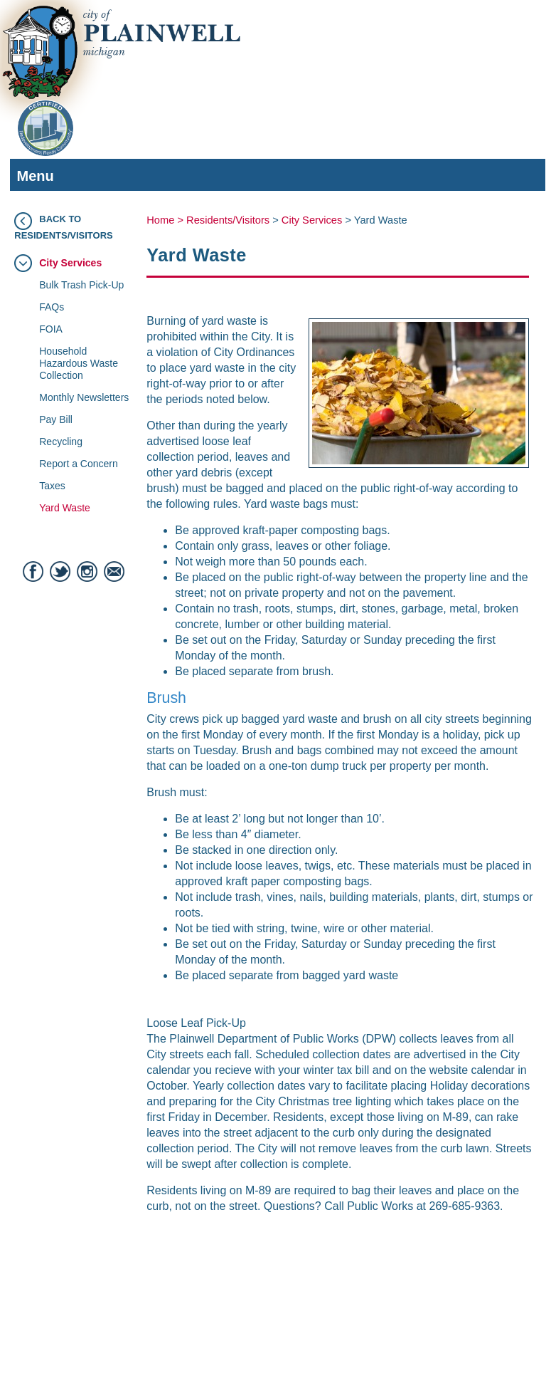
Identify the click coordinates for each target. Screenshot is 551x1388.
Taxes (52, 485)
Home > (166, 220)
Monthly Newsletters (84, 397)
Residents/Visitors (227, 220)
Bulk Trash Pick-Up (81, 285)
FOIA (51, 329)
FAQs (51, 307)
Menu (274, 177)
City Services (70, 262)
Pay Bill (56, 419)
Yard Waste (64, 507)
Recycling (60, 441)
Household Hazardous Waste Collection (78, 363)
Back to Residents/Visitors (63, 227)
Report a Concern (78, 463)
